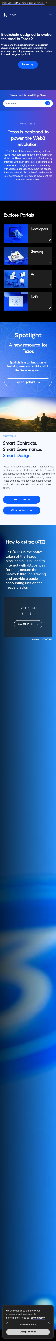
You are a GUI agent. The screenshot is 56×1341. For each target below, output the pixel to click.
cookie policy (38, 1317)
